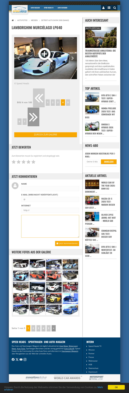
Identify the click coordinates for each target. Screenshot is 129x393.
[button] (19, 58)
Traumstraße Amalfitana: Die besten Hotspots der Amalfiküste (100, 53)
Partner (91, 353)
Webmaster (93, 361)
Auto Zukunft (69, 348)
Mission (92, 350)
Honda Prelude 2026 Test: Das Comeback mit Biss (100, 113)
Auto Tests (21, 348)
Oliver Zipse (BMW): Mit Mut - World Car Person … (100, 219)
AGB (90, 364)
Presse (91, 357)
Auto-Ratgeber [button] (62, 8)
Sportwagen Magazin (70, 351)
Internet (26, 205)
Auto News (63, 346)
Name (24, 184)
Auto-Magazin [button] (35, 8)
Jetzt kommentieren (67, 243)
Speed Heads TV (95, 346)
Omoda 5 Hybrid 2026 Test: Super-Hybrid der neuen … (99, 129)
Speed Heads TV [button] (48, 8)
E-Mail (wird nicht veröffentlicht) (39, 195)
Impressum (93, 372)
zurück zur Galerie (45, 134)
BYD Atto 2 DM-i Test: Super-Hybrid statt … (108, 98)
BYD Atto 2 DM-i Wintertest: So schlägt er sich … (100, 251)
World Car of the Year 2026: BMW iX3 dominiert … (100, 187)
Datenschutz (93, 368)
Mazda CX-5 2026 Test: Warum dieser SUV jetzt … (100, 203)
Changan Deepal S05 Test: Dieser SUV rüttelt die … (101, 235)
